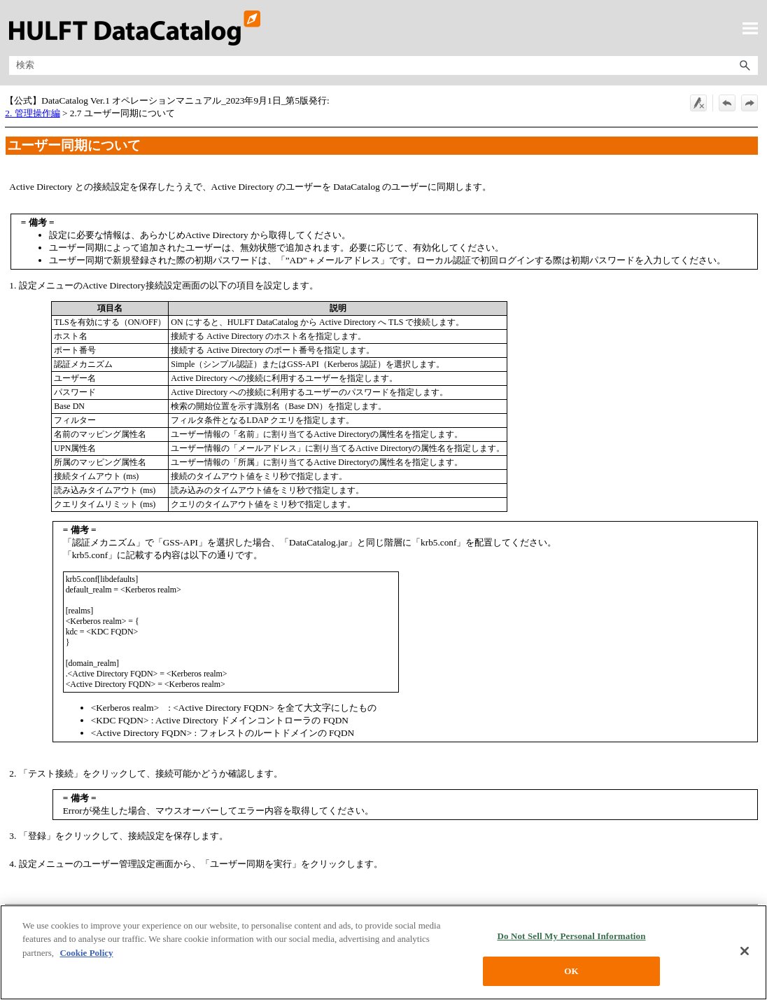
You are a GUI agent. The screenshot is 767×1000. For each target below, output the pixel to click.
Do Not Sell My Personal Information (571, 936)
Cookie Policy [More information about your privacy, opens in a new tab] (86, 952)
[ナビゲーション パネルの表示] (750, 28)
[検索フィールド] (383, 65)
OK (571, 971)
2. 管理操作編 (32, 113)
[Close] (744, 951)
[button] (745, 65)
